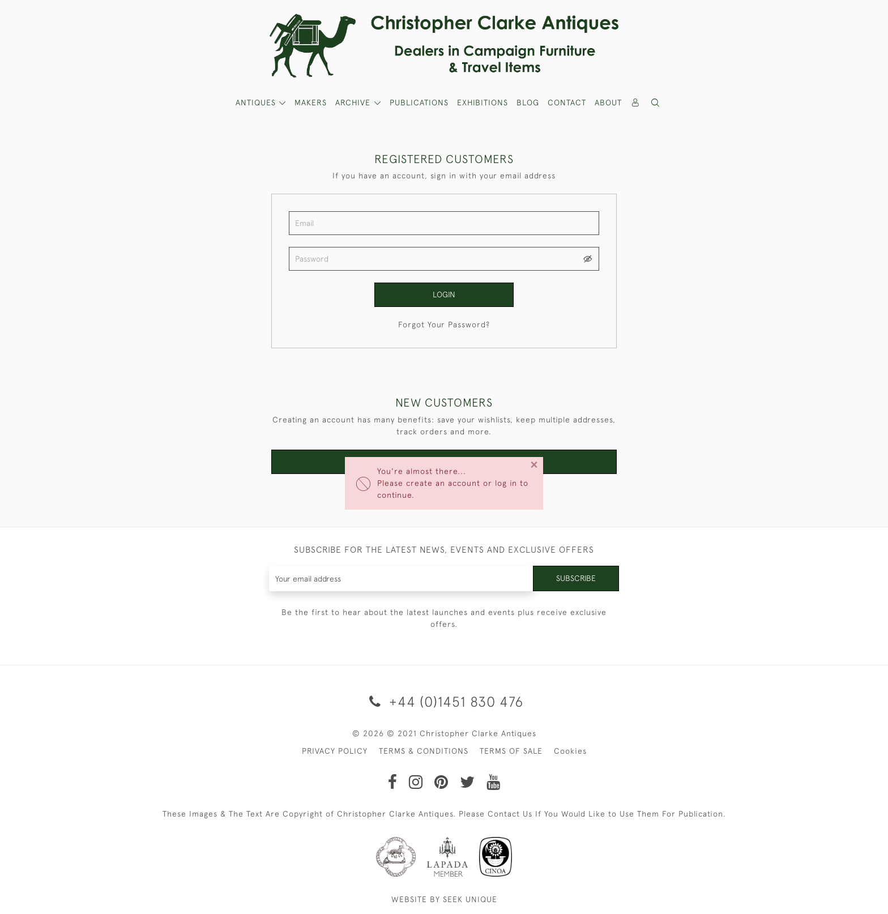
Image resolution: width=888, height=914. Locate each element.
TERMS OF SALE (511, 750)
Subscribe (576, 578)
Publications (419, 102)
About (608, 102)
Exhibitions (482, 102)
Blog (527, 102)
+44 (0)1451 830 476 (444, 701)
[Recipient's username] (401, 578)
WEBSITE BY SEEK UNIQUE (444, 899)
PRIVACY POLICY (335, 750)
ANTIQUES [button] (257, 102)
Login (444, 294)
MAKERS (310, 102)
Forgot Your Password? (444, 324)
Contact (567, 102)
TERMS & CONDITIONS (423, 750)
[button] (655, 103)
